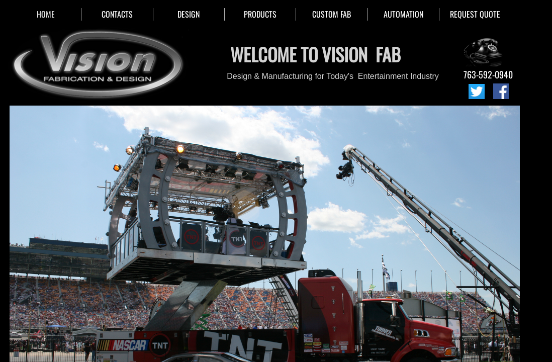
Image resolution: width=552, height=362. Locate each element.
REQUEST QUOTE (475, 14)
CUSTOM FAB (331, 14)
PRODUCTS (260, 14)
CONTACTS (117, 14)
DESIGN (188, 14)
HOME (46, 14)
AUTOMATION (403, 14)
